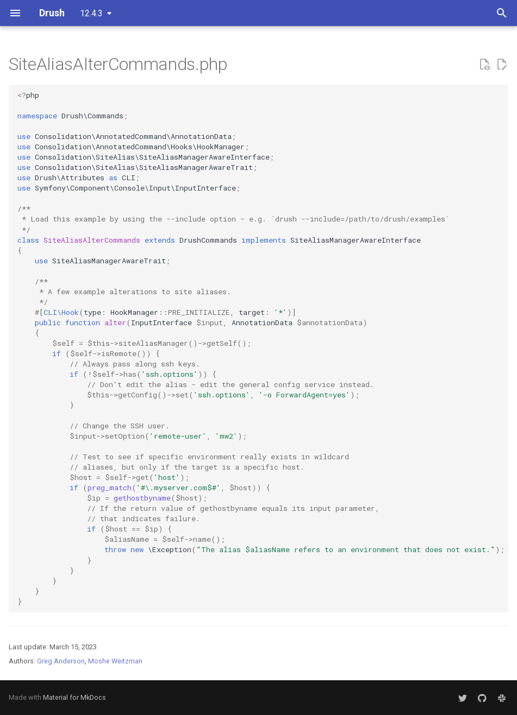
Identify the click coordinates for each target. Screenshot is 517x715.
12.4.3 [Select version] (91, 13)
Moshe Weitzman (115, 661)
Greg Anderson (61, 661)
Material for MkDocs (74, 697)
